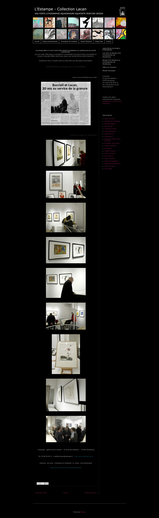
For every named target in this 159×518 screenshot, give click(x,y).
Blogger (82, 512)
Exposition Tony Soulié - (112, 143)
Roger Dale (99, 41)
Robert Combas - (110, 166)
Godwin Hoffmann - (110, 146)
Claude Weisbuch (86, 41)
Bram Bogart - (109, 126)
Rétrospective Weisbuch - (112, 163)
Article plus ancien (91, 493)
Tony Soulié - (108, 169)
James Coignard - (110, 153)
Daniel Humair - (109, 134)
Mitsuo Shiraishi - (110, 158)
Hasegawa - (108, 148)
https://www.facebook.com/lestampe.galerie (65, 467)
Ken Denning (108, 156)
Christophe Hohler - (110, 129)
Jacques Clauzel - (110, 151)
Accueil (37, 41)
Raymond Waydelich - (111, 161)
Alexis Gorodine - (110, 119)
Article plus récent (41, 493)
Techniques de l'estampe (69, 41)
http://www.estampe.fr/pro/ (84, 456)
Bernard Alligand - (110, 124)
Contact (108, 41)
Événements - (109, 136)
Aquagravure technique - (112, 121)
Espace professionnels (50, 41)
